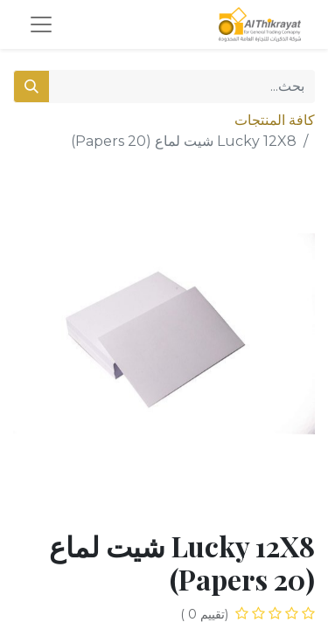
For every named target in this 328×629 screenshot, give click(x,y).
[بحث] (31, 86)
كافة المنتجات (274, 120)
